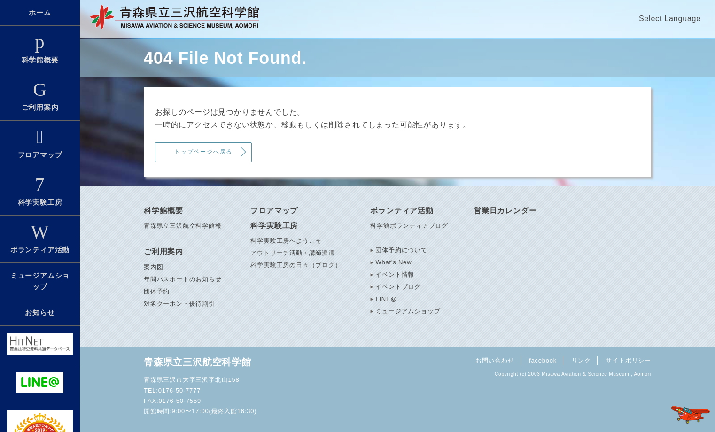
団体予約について (401, 250)
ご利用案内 (40, 95)
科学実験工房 (40, 190)
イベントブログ (398, 286)
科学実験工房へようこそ (286, 240)
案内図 (153, 266)
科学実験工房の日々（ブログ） (295, 265)
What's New (393, 262)
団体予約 (157, 291)
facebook (543, 360)
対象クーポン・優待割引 (179, 303)
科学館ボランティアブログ (409, 225)
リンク (581, 360)
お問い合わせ (494, 360)
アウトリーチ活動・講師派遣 (292, 252)
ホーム (40, 12)
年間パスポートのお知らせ (183, 279)
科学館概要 (40, 48)
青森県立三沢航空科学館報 (183, 225)
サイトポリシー (628, 360)
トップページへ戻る (203, 151)
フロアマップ (40, 143)
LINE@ (386, 298)
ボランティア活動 (40, 238)
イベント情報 (394, 274)
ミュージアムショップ (40, 281)
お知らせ (39, 312)
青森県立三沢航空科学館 (197, 362)
